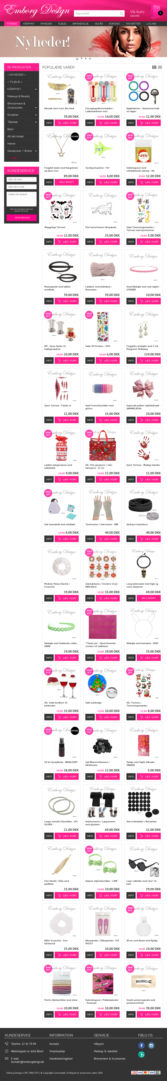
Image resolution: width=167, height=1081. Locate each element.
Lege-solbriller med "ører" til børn (141, 882)
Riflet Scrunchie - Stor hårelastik (56, 942)
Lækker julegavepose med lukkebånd (58, 466)
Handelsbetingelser (61, 1058)
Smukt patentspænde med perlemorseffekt (140, 1001)
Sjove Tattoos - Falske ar (57, 405)
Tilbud (62, 23)
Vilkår (99, 23)
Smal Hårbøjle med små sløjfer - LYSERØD (143, 288)
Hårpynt (29, 23)
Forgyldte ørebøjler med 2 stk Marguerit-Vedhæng (142, 348)
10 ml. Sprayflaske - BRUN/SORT (61, 762)
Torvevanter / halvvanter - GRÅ (101, 524)
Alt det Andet (15, 136)
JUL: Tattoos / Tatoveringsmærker (136, 704)
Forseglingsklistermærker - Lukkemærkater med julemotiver (99, 110)
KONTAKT (114, 23)
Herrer (11, 143)
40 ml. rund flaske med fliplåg (141, 940)
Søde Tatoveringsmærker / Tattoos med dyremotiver (140, 229)
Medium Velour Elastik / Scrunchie (57, 585)
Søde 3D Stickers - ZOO (97, 346)
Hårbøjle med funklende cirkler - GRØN (61, 645)
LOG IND (151, 23)
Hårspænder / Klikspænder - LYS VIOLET (102, 942)
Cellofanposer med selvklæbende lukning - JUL (140, 169)
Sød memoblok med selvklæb (59, 524)
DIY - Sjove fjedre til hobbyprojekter (55, 348)
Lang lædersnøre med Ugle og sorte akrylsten (142, 585)
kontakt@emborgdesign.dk (27, 1062)
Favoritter (133, 23)
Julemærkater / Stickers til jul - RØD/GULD (102, 585)
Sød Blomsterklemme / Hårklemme (97, 764)
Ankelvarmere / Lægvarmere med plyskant (100, 823)
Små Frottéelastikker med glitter (99, 407)
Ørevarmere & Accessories (109, 1058)
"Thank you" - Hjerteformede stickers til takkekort (100, 645)
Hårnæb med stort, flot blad (59, 108)
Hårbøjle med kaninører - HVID (142, 643)
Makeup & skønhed (105, 1051)
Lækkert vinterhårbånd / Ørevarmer (98, 288)
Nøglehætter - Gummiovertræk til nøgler (142, 110)
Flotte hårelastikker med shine (61, 999)
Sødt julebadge (93, 702)
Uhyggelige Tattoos (54, 227)
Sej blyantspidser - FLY (97, 167)
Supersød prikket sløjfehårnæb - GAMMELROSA (143, 407)
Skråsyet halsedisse (137, 524)
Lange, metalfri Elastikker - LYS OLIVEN (61, 823)
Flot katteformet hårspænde (100, 227)
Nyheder (46, 23)
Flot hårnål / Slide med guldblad (56, 882)
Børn (10, 129)
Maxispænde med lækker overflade (57, 288)
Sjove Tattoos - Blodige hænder (143, 464)
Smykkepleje (80, 23)
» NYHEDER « (16, 74)
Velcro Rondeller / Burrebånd (141, 821)
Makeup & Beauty (18, 96)
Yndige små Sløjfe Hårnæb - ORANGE (141, 764)
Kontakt (54, 1044)
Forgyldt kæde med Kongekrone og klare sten (61, 169)
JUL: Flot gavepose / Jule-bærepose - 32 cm (99, 466)
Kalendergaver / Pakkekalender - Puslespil (101, 1001)
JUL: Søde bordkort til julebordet (55, 704)
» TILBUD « (15, 81)
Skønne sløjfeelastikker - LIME (101, 880)
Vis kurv (137, 11)
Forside (12, 23)
